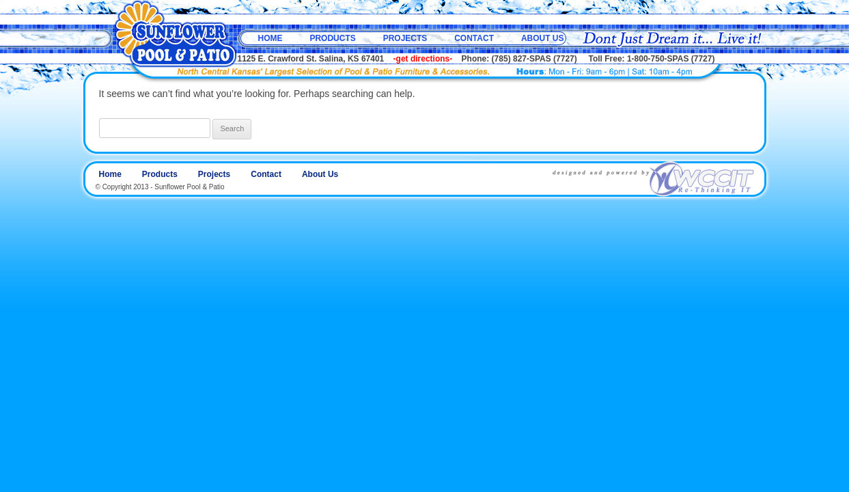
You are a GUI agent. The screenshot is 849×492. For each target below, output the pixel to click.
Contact (474, 38)
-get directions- (423, 59)
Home (270, 38)
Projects (405, 38)
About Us (542, 38)
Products (332, 38)
